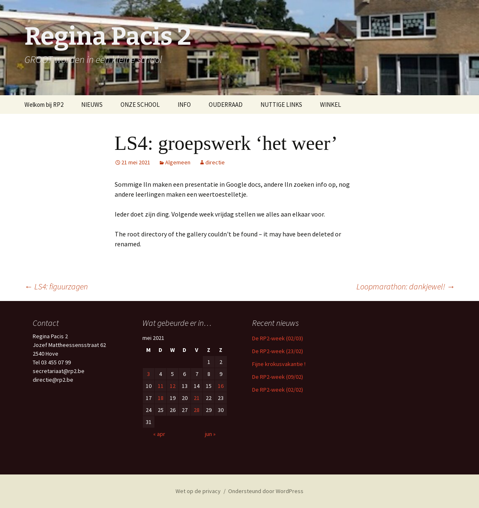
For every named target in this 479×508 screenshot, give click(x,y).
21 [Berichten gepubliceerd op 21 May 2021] (197, 398)
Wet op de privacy (198, 491)
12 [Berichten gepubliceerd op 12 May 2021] (173, 386)
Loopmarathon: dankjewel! (405, 286)
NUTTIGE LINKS (281, 104)
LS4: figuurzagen (56, 286)
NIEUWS (92, 104)
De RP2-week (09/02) (277, 376)
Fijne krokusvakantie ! (279, 364)
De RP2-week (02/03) (277, 338)
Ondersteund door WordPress (265, 491)
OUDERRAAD (226, 104)
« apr (159, 434)
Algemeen (177, 162)
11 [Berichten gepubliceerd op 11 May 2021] (161, 386)
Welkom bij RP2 (43, 104)
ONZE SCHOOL (140, 104)
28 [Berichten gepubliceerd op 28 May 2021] (197, 410)
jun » (210, 434)
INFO (184, 104)
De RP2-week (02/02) (277, 389)
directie (215, 162)
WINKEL (330, 104)
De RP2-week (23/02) (277, 351)
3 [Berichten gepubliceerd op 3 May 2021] (148, 374)
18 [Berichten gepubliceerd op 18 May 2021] (161, 398)
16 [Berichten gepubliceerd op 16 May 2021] (221, 386)
